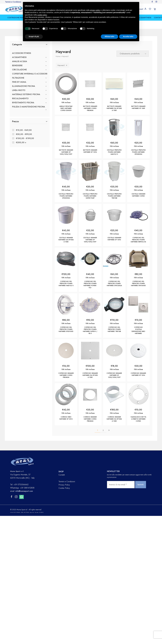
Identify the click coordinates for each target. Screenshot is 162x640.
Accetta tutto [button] (128, 36)
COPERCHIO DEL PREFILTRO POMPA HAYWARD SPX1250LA (114, 283)
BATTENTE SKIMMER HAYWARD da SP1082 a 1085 (114, 108)
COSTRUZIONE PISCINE (16, 17)
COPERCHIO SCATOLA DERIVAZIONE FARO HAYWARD (138, 330)
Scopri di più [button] (34, 36)
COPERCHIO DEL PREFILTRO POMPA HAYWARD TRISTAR (114, 329)
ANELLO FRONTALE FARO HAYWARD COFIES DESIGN (65, 108)
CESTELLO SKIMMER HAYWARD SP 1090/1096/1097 (90, 240)
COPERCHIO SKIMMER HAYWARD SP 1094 (138, 374)
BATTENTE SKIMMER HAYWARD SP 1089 (138, 107)
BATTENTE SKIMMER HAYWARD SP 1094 (90, 151)
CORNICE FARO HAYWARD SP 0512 (66, 418)
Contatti (62, 474)
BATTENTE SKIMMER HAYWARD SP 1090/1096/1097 (66, 152)
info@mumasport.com (24, 491)
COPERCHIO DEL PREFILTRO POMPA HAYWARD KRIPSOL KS (138, 240)
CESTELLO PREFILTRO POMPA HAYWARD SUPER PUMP (90, 196)
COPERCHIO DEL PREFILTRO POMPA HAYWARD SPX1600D (138, 283)
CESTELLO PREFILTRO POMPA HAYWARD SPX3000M (66, 196)
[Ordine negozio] (133, 54)
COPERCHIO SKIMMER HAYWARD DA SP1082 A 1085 (90, 375)
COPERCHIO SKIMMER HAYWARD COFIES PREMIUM (66, 375)
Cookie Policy (64, 488)
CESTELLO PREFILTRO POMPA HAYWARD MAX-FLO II (114, 152)
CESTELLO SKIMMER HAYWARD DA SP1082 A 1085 (66, 240)
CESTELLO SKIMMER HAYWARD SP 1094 (114, 239)
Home (58, 56)
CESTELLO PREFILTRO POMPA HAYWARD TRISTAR (114, 196)
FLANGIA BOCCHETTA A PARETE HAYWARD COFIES (138, 419)
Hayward (62, 65)
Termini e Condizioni (13, 2)
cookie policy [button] (42, 15)
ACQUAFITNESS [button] (144, 17)
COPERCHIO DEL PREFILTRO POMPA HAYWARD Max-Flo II (66, 283)
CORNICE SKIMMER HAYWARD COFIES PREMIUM (90, 419)
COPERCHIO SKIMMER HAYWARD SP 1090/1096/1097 (114, 375)
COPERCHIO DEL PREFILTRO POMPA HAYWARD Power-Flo (90, 284)
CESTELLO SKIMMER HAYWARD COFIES (138, 195)
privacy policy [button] (95, 10)
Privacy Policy (64, 484)
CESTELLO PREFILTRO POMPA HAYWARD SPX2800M (138, 152)
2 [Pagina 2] (103, 430)
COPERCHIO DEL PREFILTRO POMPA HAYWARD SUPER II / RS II (90, 330)
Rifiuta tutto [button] (109, 36)
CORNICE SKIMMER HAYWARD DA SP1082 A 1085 (114, 419)
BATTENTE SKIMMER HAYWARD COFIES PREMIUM (90, 108)
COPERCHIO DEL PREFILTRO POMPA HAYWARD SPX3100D (66, 329)
